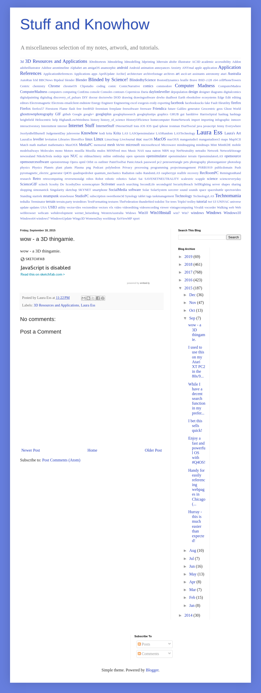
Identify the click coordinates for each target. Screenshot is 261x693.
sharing (236, 184)
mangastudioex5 (209, 139)
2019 (188, 256)
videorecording (149, 207)
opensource (233, 156)
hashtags (235, 114)
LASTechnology (184, 133)
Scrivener (108, 184)
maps (224, 139)
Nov (193, 302)
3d (22, 62)
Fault (214, 103)
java (199, 126)
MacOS (160, 139)
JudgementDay (56, 133)
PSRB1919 (205, 167)
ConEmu (83, 92)
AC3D (196, 62)
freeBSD (88, 109)
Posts (144, 644)
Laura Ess (209, 132)
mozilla (79, 150)
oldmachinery (93, 156)
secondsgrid (164, 184)
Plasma (79, 167)
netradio (200, 150)
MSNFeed (113, 150)
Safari (133, 179)
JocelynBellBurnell (32, 133)
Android (134, 68)
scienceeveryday (230, 179)
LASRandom (164, 133)
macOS (148, 139)
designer (204, 92)
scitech (43, 184)
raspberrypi (168, 173)
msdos (101, 150)
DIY (85, 97)
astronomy (212, 74)
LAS (125, 133)
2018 (188, 264)
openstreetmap (59, 162)
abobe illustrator (180, 62)
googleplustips (146, 114)
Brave (193, 80)
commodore (164, 86)
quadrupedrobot (83, 173)
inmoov (236, 120)
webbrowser (28, 213)
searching (132, 184)
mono (58, 150)
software (134, 190)
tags (149, 196)
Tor (167, 201)
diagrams (217, 92)
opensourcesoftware (34, 162)
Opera (74, 162)
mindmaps (202, 145)
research (25, 179)
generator (194, 109)
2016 (188, 280)
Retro (37, 179)
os (95, 162)
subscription (98, 196)
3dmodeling (115, 62)
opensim (139, 156)
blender (70, 80)
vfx (111, 207)
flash (72, 109)
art (177, 74)
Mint (214, 145)
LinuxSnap (112, 139)
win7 (176, 213)
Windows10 (232, 213)
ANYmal (188, 68)
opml (82, 162)
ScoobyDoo (73, 184)
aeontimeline (60, 68)
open (129, 156)
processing (141, 167)
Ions (136, 126)
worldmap (109, 218)
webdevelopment (62, 213)
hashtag (223, 114)
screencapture (91, 184)
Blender (81, 80)
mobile (236, 145)
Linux (98, 139)
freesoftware (131, 109)
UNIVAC (223, 201)
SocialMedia (118, 190)
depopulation (179, 92)
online (107, 156)
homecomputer (160, 120)
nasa (148, 150)
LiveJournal (127, 139)
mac (139, 139)
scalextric (187, 179)
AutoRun (26, 80)
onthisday (118, 156)
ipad (155, 126)
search (121, 184)
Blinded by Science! (108, 79)
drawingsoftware (144, 97)
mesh (111, 145)
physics (25, 167)
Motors (68, 150)
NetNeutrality (185, 150)
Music (132, 150)
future (172, 109)
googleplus (103, 114)
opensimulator (156, 156)
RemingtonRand (230, 173)
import (195, 120)
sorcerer (173, 190)
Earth (181, 97)
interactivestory (30, 126)
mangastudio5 (189, 139)
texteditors (80, 201)
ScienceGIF (28, 184)
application (210, 68)
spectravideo (233, 190)
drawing (127, 97)
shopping (26, 190)
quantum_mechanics (107, 173)
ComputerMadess (229, 86)
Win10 (143, 213)
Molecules (47, 150)
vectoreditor (90, 207)
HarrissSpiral (208, 114)
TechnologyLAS (203, 196)
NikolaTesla (44, 156)
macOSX (173, 139)
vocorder (210, 207)
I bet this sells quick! (195, 426)
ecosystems (209, 97)
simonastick (40, 190)
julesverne (73, 133)
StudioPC (82, 196)
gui (182, 114)
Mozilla (91, 150)
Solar (145, 190)
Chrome (54, 86)
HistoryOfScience (137, 120)
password (150, 162)
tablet (141, 196)
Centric (25, 86)
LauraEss (26, 139)
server (216, 184)
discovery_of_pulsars (67, 97)
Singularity (57, 190)
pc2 (159, 162)
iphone (163, 126)
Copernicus (132, 92)
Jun (192, 566)
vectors (103, 207)
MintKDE (224, 145)
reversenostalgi (74, 179)
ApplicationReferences (58, 74)
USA (43, 207)
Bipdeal (59, 80)
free (79, 109)
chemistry (39, 86)
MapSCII (235, 139)
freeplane (115, 109)
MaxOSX (72, 145)
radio (139, 173)
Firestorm (51, 109)
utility (62, 207)
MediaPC (85, 145)
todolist (159, 201)
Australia (234, 74)
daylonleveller (159, 92)
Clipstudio (86, 86)
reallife (181, 173)
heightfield (27, 120)
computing (70, 92)
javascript (209, 126)
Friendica (159, 108)
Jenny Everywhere (229, 126)
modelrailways (29, 150)
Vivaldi (199, 207)
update (24, 207)
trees (173, 201)
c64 (215, 80)
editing (236, 97)
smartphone (99, 190)
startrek (37, 196)
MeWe (120, 145)
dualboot (171, 97)
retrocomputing (53, 179)
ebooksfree (193, 97)
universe (235, 201)
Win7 (185, 213)
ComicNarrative (129, 86)
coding (101, 86)
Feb (192, 597)
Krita (117, 133)
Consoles (106, 92)
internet (62, 126)
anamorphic (108, 68)
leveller (38, 139)
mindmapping (186, 145)
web (231, 207)
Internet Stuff (81, 125)
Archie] (121, 74)
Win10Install (160, 212)
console (95, 92)
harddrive (192, 114)
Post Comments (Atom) (61, 460)
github (66, 114)
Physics (37, 167)
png (88, 167)
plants (68, 167)
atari (224, 74)
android (122, 68)
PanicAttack (135, 162)
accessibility (223, 62)
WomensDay (94, 218)
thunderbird (146, 201)
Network (213, 150)
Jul (192, 558)
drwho (160, 97)
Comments (148, 654)
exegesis (143, 103)
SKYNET (84, 190)
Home (92, 450)
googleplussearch (124, 114)
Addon (236, 62)
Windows (213, 212)
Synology (131, 196)
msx (123, 150)
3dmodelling (132, 62)
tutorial (202, 201)
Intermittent (48, 126)
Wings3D (79, 218)
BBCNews (46, 80)
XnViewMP (124, 218)
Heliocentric (43, 120)
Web (238, 207)
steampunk (50, 196)
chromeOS (70, 86)
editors (24, 103)
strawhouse (67, 196)
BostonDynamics (168, 80)
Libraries (64, 139)
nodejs (57, 156)
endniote (85, 103)
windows (197, 213)
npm (66, 156)
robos (89, 179)
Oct (192, 310)
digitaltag (46, 97)
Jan (192, 605)
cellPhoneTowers (230, 80)
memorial (100, 145)
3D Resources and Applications (56, 61)
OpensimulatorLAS (210, 156)
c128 (209, 80)
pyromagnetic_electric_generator (41, 173)
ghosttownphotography (36, 114)
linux (89, 139)
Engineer (107, 103)
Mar (193, 590)
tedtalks (25, 201)
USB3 (52, 207)
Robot (99, 179)
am (85, 68)
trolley (191, 201)
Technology (183, 196)
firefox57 (38, 109)
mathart (42, 145)
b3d (35, 80)
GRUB (174, 114)
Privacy (127, 167)
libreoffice (77, 139)
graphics (162, 114)
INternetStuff (124, 126)
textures (113, 201)
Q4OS (68, 173)
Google (77, 114)
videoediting (130, 207)
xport (136, 218)
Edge (221, 97)
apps (94, 74)
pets (186, 162)
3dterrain (162, 62)
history (95, 120)
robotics (121, 179)
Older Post (153, 450)
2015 (188, 288)
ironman (174, 126)
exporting (164, 103)
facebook (177, 103)
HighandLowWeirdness (74, 120)
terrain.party (64, 201)
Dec (193, 295)
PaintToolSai (117, 162)
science (212, 179)
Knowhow (89, 133)
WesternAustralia (112, 213)
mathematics (56, 145)
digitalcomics (232, 92)
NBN (165, 150)
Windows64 (27, 218)
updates (34, 207)
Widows (130, 213)
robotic (109, 179)
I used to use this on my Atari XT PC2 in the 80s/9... (196, 361)
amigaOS (94, 68)
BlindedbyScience (142, 80)
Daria (144, 92)
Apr (193, 582)
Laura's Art (232, 133)
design (193, 92)
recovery (193, 173)
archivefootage (153, 74)
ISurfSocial (188, 126)
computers (55, 92)
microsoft (133, 145)
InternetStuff (105, 126)
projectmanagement (183, 167)
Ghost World (232, 109)
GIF (58, 114)
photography (198, 162)
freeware (145, 109)
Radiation (128, 173)
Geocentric (208, 109)
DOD (117, 97)
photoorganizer (216, 162)
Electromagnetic (40, 103)
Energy (96, 103)
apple (198, 68)
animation (147, 68)
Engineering (122, 103)
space (202, 190)
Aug (193, 550)
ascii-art (186, 74)
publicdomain (223, 167)
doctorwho (106, 97)
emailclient (71, 103)
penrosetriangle (172, 162)
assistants (198, 74)
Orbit (90, 162)
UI (214, 201)
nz (81, 156)
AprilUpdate (107, 74)
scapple (200, 179)
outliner (103, 162)
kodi (102, 133)
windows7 (43, 218)
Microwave (168, 145)
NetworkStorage (230, 150)
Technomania (228, 195)
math (32, 145)
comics (148, 86)
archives (169, 74)
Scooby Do (56, 184)
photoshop (234, 162)
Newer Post (30, 450)
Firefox (25, 108)
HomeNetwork (180, 120)
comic (112, 86)
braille (184, 80)
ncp (172, 150)
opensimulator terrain (182, 156)
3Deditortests (97, 62)
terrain (50, 201)
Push (238, 167)
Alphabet (76, 68)
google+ (88, 114)
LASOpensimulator (142, 133)
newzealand (27, 156)
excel (133, 103)
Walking (222, 207)
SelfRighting (202, 184)
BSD (201, 80)
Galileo (181, 109)
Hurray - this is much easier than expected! (196, 526)
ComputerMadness (33, 92)
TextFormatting (97, 201)
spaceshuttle (215, 190)
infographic (222, 120)
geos (220, 109)
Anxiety (176, 68)
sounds (193, 190)
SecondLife (147, 184)
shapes (225, 184)
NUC (74, 156)
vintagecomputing (181, 207)
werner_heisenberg (87, 213)
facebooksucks (194, 103)
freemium (101, 109)
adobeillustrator (30, 68)
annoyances (162, 68)
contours (118, 92)
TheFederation (128, 201)
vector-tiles (74, 207)
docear (93, 97)
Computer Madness (195, 85)
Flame (63, 109)
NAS (141, 150)
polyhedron (113, 167)
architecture (134, 74)
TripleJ (181, 201)
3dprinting (148, 62)
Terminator (38, 201)
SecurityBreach (183, 184)
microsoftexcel (150, 145)
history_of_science (113, 120)
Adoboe (46, 68)
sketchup (71, 190)
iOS (142, 126)
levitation (51, 139)
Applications (82, 74)
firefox (236, 103)
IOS (149, 126)
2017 (188, 272)
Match (24, 145)
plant (59, 167)
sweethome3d (115, 196)
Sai (140, 179)
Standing (26, 196)
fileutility (224, 103)
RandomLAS (151, 173)
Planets (48, 167)
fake (207, 103)
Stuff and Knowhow (85, 24)
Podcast (98, 167)
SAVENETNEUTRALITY (162, 179)
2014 (188, 615)
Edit (228, 97)
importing (207, 120)
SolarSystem (159, 190)
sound (183, 190)
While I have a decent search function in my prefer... (196, 398)
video (117, 207)
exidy (153, 103)
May (193, 574)
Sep (192, 318)
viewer (164, 207)
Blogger (152, 670)
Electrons (57, 103)
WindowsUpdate (61, 218)
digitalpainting (29, 97)
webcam (43, 213)
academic (208, 62)
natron (156, 150)
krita (109, 133)
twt (210, 201)
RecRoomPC (209, 173)
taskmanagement (163, 196)
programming (159, 167)
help (55, 120)
